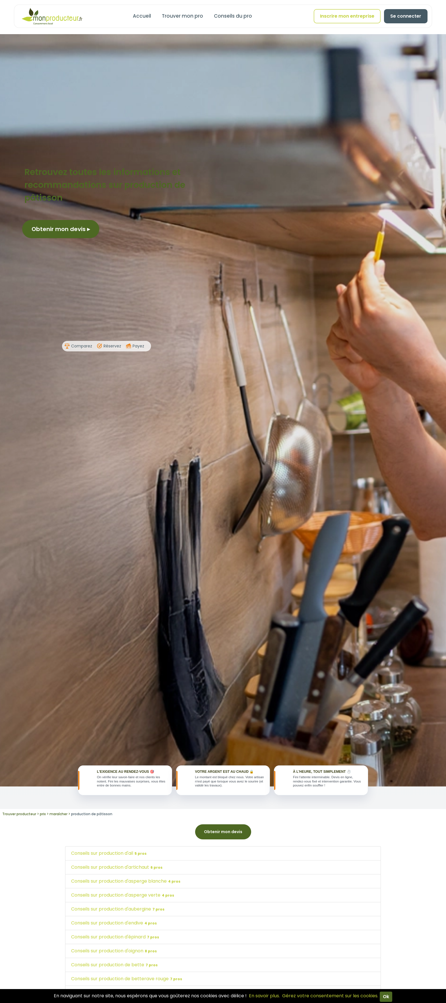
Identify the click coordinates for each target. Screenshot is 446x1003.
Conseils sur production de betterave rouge (127, 980)
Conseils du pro (233, 16)
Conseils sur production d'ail (109, 855)
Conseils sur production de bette (115, 966)
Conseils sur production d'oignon (114, 953)
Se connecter (405, 16)
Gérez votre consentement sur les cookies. (330, 995)
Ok (386, 996)
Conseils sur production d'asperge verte (123, 897)
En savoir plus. (264, 995)
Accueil (142, 16)
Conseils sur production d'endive (114, 925)
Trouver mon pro (182, 16)
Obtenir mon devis (61, 229)
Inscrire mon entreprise (347, 16)
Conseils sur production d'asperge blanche (126, 883)
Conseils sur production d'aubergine (118, 911)
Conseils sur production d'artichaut (117, 869)
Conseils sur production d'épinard (115, 939)
